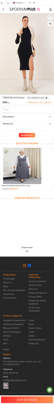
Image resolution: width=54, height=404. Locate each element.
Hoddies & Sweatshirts (14, 320)
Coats (31, 331)
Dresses (7, 335)
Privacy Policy (35, 296)
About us (7, 282)
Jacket (31, 335)
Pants (31, 320)
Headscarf (34, 343)
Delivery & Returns (38, 292)
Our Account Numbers (14, 290)
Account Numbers (37, 281)
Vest (5, 343)
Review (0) (8, 123)
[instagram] (24, 266)
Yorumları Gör (27, 135)
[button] (50, 17)
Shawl (6, 349)
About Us (33, 289)
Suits (5, 339)
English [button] (20, 2)
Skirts (31, 324)
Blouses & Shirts (11, 328)
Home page (9, 278)
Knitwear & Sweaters (13, 324)
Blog (5, 286)
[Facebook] (29, 266)
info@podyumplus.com (14, 380)
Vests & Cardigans (12, 331)
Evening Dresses (37, 339)
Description (8, 116)
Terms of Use (35, 285)
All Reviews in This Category (39, 102)
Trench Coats (35, 328)
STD (6, 110)
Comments (8, 294)
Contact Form (10, 297)
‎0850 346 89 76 (10, 372)
